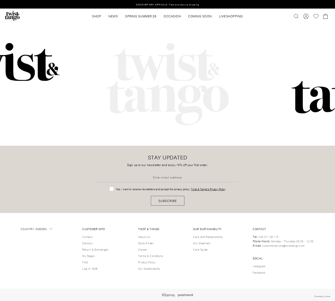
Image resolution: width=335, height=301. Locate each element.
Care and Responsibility (208, 236)
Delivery (87, 243)
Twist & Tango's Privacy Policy (208, 189)
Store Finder (146, 243)
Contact (87, 236)
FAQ (85, 262)
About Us (144, 236)
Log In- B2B (89, 268)
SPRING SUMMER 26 (140, 16)
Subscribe (167, 200)
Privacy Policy (147, 262)
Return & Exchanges (95, 249)
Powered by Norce (322, 296)
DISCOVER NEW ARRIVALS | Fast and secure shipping (167, 4)
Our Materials (201, 243)
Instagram (259, 266)
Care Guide (200, 249)
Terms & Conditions (150, 256)
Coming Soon (200, 16)
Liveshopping (231, 16)
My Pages (88, 256)
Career (142, 249)
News (113, 16)
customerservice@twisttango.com (283, 245)
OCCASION (172, 16)
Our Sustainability (149, 268)
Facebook (259, 272)
